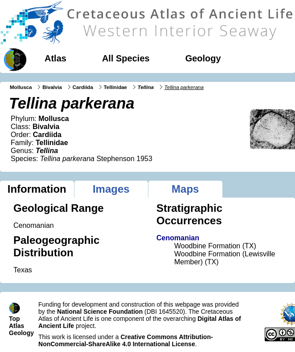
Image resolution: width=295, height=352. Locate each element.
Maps (185, 189)
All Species (126, 58)
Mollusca (21, 87)
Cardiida (83, 87)
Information (37, 189)
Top (14, 318)
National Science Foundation (100, 311)
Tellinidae (115, 87)
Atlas (55, 58)
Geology (203, 58)
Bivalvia (52, 87)
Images (111, 189)
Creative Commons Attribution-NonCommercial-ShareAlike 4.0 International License (125, 340)
